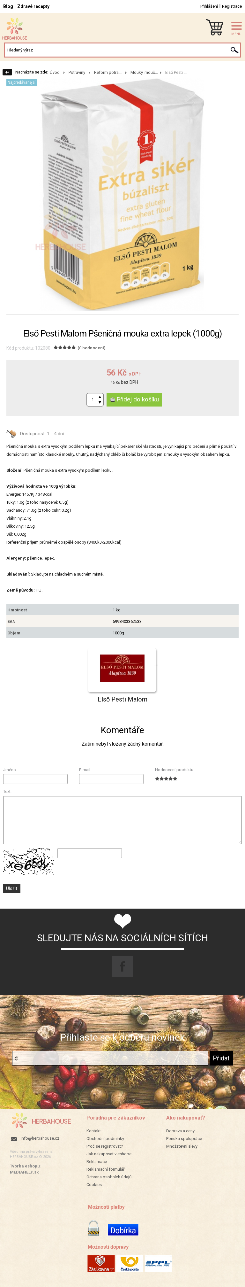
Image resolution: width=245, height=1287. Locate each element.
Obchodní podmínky (105, 1138)
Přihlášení (209, 6)
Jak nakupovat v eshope (108, 1153)
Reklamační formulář (105, 1169)
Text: (7, 791)
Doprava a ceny (180, 1130)
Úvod (55, 72)
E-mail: (85, 769)
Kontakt (93, 1130)
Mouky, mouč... (144, 72)
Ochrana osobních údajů (108, 1177)
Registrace (232, 6)
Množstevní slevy (181, 1146)
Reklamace (96, 1161)
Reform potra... (108, 72)
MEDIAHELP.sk (24, 1172)
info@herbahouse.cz (40, 1138)
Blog (8, 6)
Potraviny (77, 72)
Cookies (94, 1184)
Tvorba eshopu (25, 1166)
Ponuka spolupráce (184, 1138)
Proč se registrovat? (104, 1146)
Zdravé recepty (33, 6)
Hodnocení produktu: (174, 769)
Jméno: (10, 769)
